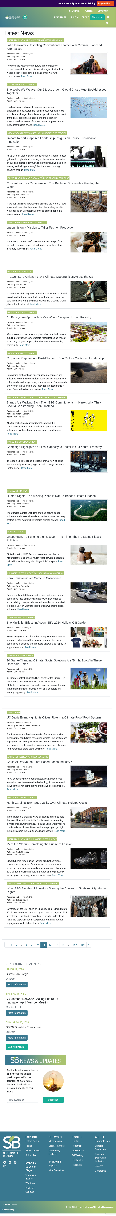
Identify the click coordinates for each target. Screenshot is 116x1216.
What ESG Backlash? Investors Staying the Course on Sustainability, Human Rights (57, 890)
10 (37, 944)
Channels (74, 11)
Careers (99, 1166)
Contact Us (100, 1170)
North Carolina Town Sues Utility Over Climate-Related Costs (47, 802)
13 (56, 944)
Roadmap (77, 1145)
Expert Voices (32, 1150)
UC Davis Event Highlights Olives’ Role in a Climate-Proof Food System (54, 717)
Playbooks (77, 1160)
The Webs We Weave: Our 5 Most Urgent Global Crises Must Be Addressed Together (57, 91)
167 (75, 944)
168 (83, 944)
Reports (53, 1165)
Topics (28, 1145)
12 (50, 944)
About (85, 17)
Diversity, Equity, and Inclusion (100, 1158)
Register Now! (105, 3)
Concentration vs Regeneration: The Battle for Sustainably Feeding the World (53, 185)
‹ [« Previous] (6, 944)
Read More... (27, 76)
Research (77, 1164)
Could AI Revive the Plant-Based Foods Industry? (39, 761)
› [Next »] (88, 944)
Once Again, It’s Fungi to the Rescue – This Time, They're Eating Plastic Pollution (54, 538)
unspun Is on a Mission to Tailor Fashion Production (41, 227)
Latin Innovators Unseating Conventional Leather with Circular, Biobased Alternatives (54, 47)
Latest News (32, 1141)
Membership (55, 1141)
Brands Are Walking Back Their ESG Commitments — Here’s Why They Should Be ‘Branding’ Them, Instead (54, 404)
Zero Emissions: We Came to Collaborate (34, 578)
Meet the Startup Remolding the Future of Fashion (40, 844)
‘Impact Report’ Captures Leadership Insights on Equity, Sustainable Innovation (51, 139)
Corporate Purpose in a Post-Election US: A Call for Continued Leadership (55, 358)
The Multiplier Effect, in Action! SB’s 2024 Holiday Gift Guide (46, 622)
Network (103, 11)
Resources (60, 17)
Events (89, 11)
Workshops (78, 1150)
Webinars (30, 1183)
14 (62, 944)
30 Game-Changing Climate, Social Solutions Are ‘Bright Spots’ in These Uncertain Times (54, 662)
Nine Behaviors (56, 1170)
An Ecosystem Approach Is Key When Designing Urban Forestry (49, 317)
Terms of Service (9, 1204)
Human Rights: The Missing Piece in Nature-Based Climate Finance (51, 496)
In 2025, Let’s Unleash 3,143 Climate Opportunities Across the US (50, 276)
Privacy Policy (8, 1210)
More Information (17, 984)
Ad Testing (77, 1155)
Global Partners (57, 1145)
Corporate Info (102, 1141)
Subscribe (97, 17)
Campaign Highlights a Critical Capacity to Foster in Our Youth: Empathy (54, 447)
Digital (75, 17)
